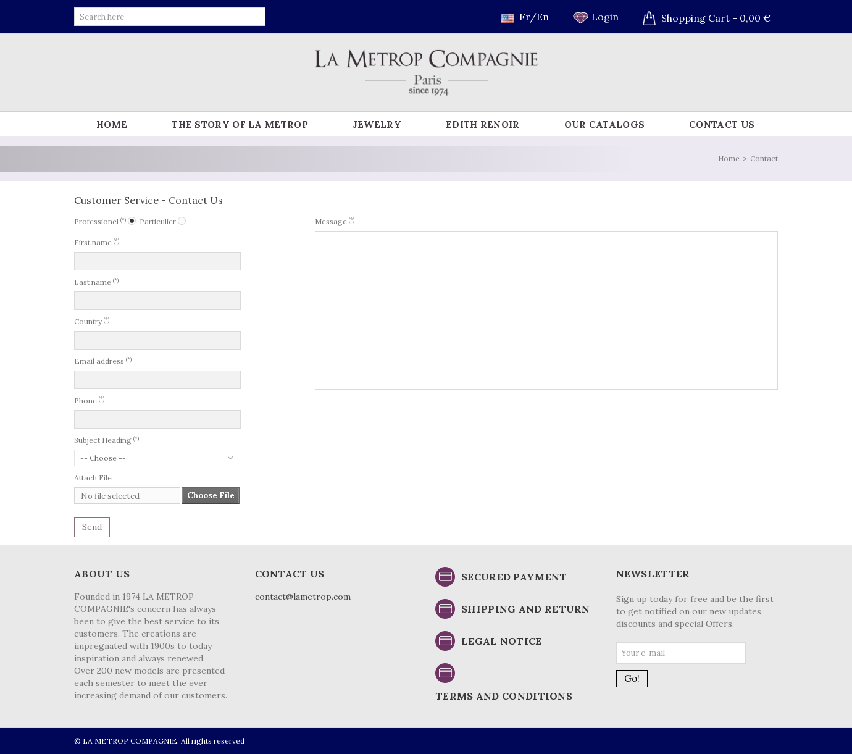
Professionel (100, 221)
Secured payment (514, 577)
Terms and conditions (503, 696)
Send (92, 526)
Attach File (93, 477)
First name (96, 242)
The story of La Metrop (240, 124)
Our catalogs (604, 124)
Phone (89, 400)
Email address (103, 361)
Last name (96, 282)
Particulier (158, 221)
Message (334, 221)
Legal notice (501, 641)
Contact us (721, 124)
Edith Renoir (483, 124)
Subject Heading (106, 440)
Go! (632, 678)
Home (111, 124)
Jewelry (377, 124)
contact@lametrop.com (303, 596)
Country (91, 321)
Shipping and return (525, 609)
